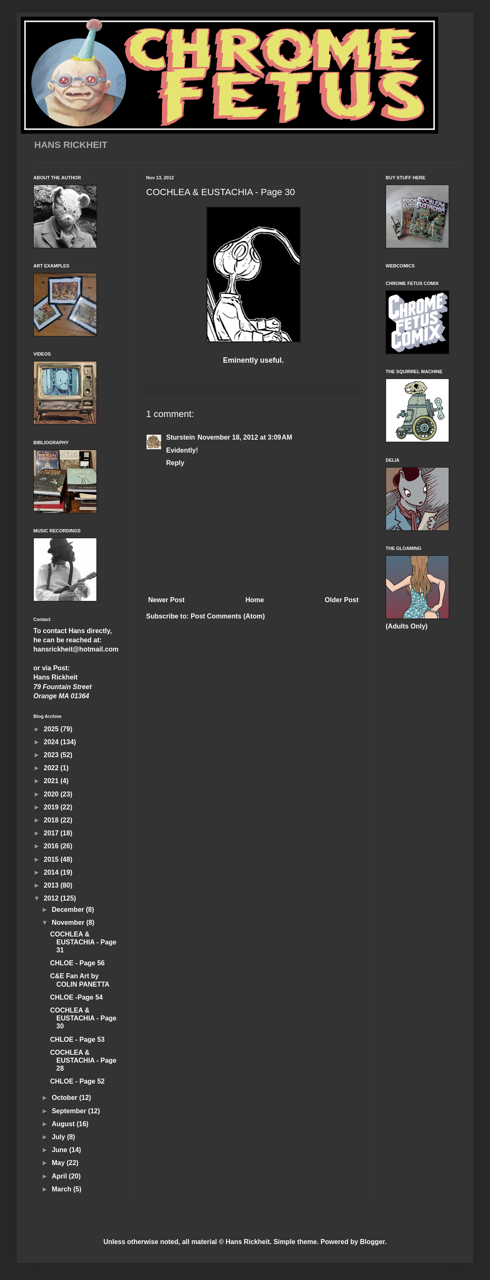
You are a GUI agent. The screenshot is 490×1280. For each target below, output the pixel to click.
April (60, 1176)
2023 (52, 754)
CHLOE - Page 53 (77, 1039)
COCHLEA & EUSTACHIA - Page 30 (83, 1018)
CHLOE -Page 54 (76, 997)
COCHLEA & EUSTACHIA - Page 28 (83, 1060)
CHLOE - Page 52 (77, 1081)
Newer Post (166, 599)
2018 (52, 820)
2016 (52, 846)
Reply (175, 462)
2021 (52, 780)
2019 (52, 807)
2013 (52, 885)
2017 (52, 833)
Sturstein (180, 437)
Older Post (342, 599)
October (65, 1097)
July (59, 1136)
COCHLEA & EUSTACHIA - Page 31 (83, 942)
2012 (52, 898)
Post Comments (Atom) (228, 616)
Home (254, 599)
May (59, 1162)
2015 (52, 859)
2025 (52, 729)
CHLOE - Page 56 (77, 963)
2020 (52, 794)
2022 (52, 767)
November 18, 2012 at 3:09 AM (244, 437)
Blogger (372, 1241)
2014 (52, 872)
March (62, 1189)
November (69, 922)
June (60, 1149)
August (64, 1123)
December (69, 909)
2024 (52, 742)
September (70, 1111)
